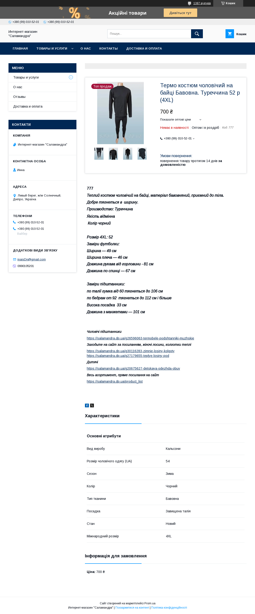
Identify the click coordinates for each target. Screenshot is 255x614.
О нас (85, 48)
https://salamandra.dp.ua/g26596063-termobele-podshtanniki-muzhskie (140, 338)
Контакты (108, 48)
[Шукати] (197, 33)
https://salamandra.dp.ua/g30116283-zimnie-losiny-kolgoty (131, 351)
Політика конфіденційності (169, 607)
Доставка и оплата (144, 48)
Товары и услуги (51, 48)
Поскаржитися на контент (132, 607)
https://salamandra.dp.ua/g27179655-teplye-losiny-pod (128, 356)
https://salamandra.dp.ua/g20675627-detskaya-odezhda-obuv (133, 368)
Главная (20, 48)
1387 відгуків (202, 3)
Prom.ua (149, 603)
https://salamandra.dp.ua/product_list (115, 381)
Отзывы (19, 97)
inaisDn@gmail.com (31, 259)
